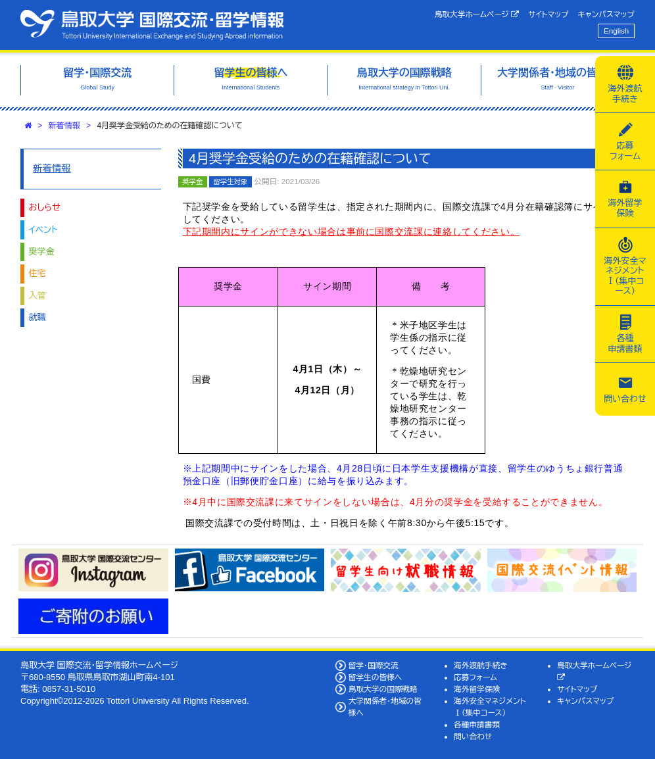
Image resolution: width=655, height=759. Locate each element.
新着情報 (64, 125)
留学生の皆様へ (375, 677)
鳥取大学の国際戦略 (383, 689)
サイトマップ (548, 14)
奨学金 (42, 252)
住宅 (37, 273)
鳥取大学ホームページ (477, 14)
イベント (43, 230)
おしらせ (45, 207)
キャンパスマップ (606, 14)
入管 (37, 296)
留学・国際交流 (374, 665)
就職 (37, 317)
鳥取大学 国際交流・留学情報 (151, 25)
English (616, 30)
